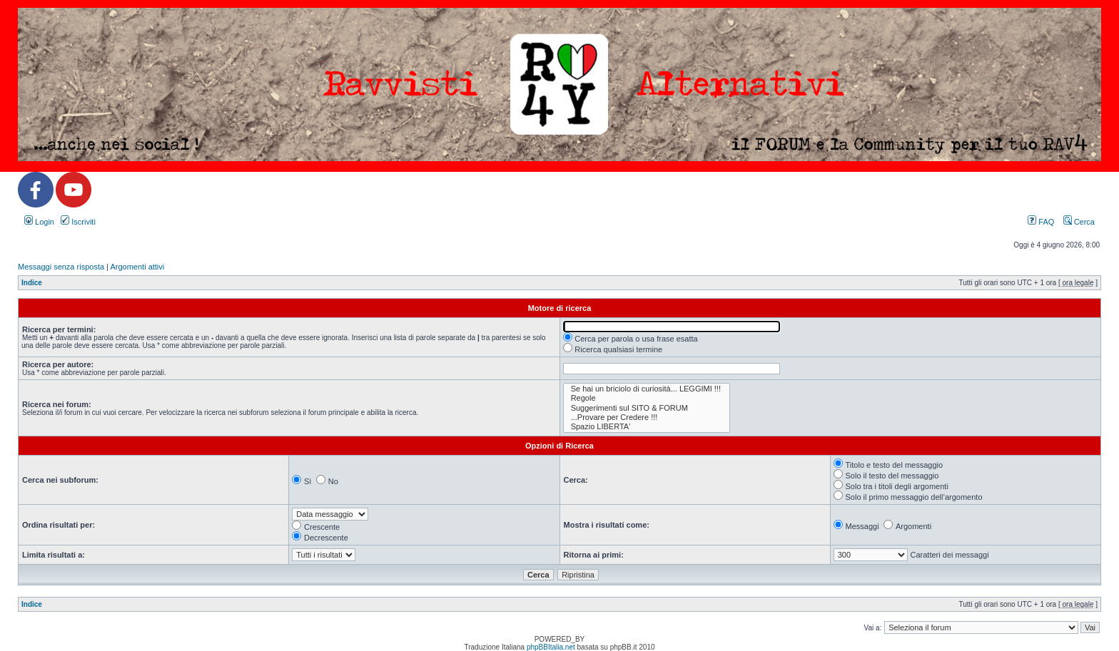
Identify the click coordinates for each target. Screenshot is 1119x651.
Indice (31, 283)
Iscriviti (78, 221)
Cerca (1079, 221)
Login (39, 221)
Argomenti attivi (137, 266)
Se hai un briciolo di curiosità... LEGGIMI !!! (646, 389)
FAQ (1041, 221)
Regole (646, 398)
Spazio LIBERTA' (646, 426)
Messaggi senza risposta (61, 266)
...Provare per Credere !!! (646, 417)
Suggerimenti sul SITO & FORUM (646, 408)
